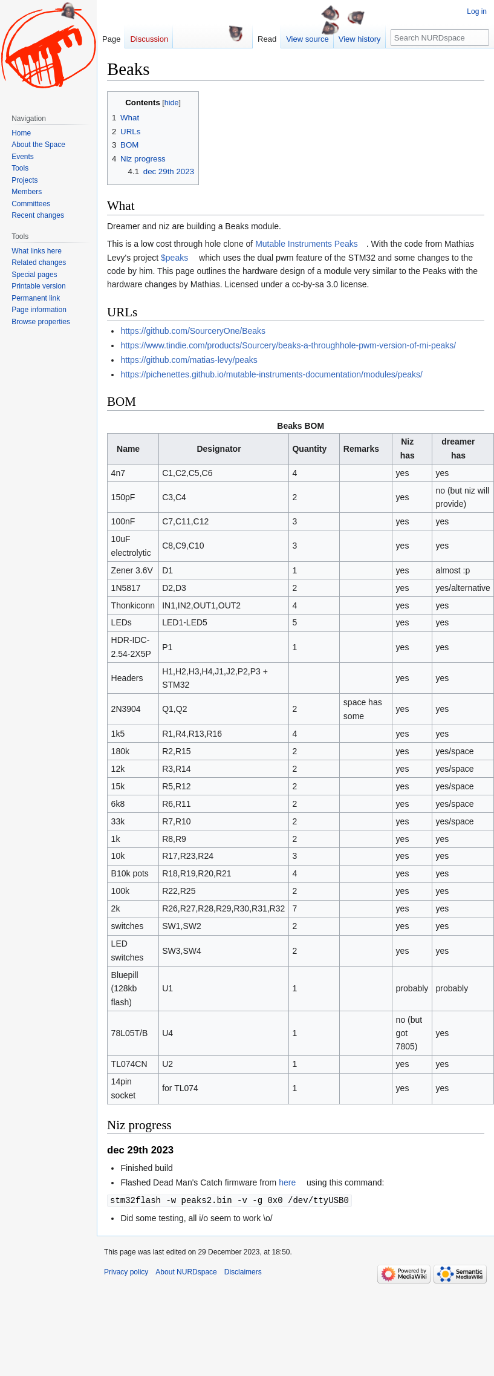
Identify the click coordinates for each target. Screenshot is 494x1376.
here (287, 1182)
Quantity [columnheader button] (309, 449)
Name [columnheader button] (128, 449)
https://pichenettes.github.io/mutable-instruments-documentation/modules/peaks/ (271, 374)
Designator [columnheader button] (219, 449)
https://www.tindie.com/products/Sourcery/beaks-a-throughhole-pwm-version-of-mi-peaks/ (288, 345)
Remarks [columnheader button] (361, 449)
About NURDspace (185, 1271)
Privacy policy (126, 1271)
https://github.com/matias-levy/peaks (188, 360)
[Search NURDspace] (440, 37)
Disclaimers (243, 1271)
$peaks (174, 257)
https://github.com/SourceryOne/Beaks (192, 331)
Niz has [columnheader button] (407, 448)
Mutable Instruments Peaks (306, 244)
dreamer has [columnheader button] (458, 448)
